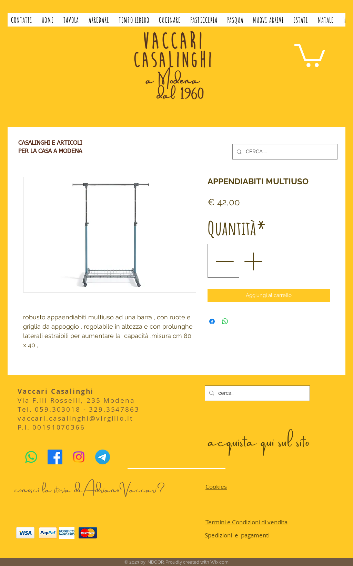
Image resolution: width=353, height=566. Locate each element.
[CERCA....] (284, 151)
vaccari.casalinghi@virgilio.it (75, 418)
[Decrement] (224, 261)
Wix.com (219, 562)
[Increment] (254, 261)
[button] (71, 20)
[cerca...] (256, 393)
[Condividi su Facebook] (212, 321)
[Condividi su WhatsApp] (225, 321)
